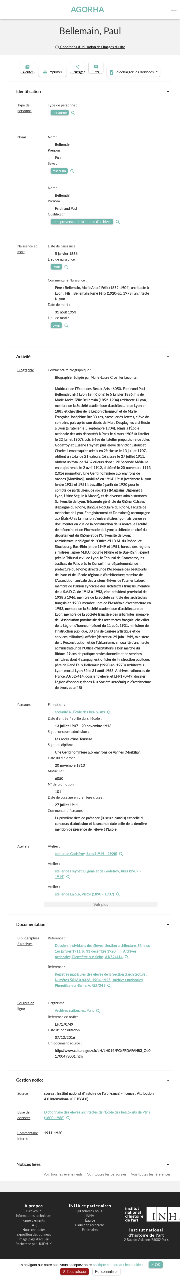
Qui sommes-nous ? (90, 1218)
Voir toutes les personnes (107, 1181)
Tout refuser (74, 1272)
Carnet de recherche (90, 1232)
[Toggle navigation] (175, 9)
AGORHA (88, 9)
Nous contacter (33, 1237)
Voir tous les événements (64, 1181)
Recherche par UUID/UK (34, 1251)
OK (156, 1265)
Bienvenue (33, 1218)
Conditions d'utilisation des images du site (90, 47)
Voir (101, 911)
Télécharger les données (120, 79)
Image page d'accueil (34, 1246)
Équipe (90, 1228)
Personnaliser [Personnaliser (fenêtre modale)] (106, 1272)
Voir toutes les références (150, 1181)
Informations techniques (33, 1223)
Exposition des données (34, 1242)
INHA (90, 1223)
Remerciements (33, 1228)
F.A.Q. (34, 1232)
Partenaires (90, 1237)
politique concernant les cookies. (118, 1265)
